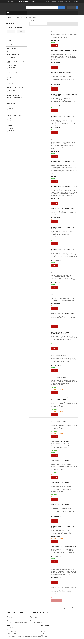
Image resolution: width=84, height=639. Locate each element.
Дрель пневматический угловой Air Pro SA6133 (63, 567)
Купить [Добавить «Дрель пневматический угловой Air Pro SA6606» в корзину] (55, 327)
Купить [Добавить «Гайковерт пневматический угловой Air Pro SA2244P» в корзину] (55, 265)
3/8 (9, 120)
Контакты (53, 1)
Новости (9, 629)
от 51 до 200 (11, 130)
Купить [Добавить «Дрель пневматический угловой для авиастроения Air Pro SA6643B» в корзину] (55, 348)
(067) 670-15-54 (35, 617)
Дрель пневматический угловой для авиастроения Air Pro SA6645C (60, 420)
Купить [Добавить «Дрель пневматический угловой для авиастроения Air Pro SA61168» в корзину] (55, 370)
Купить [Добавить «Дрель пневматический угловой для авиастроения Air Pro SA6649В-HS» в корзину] (55, 455)
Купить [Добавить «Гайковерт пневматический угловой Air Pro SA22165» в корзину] (55, 132)
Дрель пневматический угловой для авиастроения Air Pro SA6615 (60, 505)
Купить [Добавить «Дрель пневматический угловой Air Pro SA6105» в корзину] (55, 222)
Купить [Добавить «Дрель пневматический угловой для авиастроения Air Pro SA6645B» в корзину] (55, 414)
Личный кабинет (11, 628)
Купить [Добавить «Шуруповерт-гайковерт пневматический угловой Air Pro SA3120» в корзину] (55, 67)
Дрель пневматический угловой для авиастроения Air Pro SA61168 (60, 354)
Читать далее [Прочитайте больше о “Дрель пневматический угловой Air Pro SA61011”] (57, 601)
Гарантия (43, 631)
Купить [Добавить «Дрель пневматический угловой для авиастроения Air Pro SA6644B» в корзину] (55, 392)
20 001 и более (12, 72)
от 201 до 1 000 (12, 132)
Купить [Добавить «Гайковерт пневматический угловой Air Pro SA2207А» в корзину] (55, 244)
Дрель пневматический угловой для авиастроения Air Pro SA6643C (60, 483)
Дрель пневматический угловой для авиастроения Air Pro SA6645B (60, 398)
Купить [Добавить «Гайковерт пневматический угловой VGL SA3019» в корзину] (55, 203)
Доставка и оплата (45, 629)
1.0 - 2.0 (10, 82)
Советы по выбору (11, 631)
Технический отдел (62, 1)
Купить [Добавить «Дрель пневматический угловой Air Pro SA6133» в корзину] (55, 582)
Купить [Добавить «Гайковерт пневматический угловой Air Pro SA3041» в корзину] (55, 308)
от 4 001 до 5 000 (12, 71)
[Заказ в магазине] (38, 23)
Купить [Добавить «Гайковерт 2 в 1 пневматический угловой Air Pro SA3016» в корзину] (55, 156)
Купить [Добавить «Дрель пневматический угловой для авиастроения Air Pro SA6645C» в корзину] (55, 436)
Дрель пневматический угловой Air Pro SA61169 (63, 546)
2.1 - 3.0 (10, 83)
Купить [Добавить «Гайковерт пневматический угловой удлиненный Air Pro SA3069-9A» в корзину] (55, 111)
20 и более (11, 90)
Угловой (11, 57)
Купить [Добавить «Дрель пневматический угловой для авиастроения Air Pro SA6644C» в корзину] (55, 477)
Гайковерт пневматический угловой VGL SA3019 (64, 186)
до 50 (10, 128)
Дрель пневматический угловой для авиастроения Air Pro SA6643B (60, 332)
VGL (9, 44)
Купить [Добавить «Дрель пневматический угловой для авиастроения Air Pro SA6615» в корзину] (55, 521)
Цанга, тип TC (12, 112)
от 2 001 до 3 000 (12, 65)
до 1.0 (10, 80)
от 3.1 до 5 (11, 92)
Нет (9, 100)
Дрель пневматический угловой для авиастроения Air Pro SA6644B (60, 376)
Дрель (10, 51)
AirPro (10, 42)
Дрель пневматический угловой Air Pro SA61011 (63, 587)
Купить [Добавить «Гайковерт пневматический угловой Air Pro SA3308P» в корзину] (55, 181)
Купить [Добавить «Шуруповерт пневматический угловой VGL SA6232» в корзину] (55, 89)
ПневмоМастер (10, 17)
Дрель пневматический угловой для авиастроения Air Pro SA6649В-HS (60, 442)
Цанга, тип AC (12, 110)
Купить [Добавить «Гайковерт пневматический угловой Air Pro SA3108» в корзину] (55, 541)
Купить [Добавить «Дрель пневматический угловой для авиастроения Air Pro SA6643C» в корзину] (55, 499)
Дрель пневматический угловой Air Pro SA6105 (63, 208)
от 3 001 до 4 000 (12, 69)
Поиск (61, 7)
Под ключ (11, 108)
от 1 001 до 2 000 (12, 67)
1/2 (9, 122)
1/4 (9, 118)
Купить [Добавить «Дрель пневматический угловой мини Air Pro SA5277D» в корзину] (55, 45)
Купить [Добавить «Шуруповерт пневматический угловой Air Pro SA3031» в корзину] (55, 287)
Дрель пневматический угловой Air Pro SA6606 (63, 313)
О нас (47, 1)
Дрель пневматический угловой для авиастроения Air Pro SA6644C (60, 461)
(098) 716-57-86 (12, 617)
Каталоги (43, 635)
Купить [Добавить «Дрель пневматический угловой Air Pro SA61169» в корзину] (55, 561)
